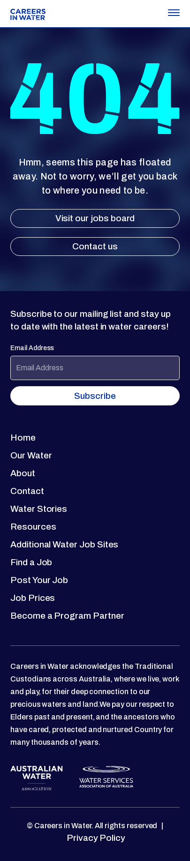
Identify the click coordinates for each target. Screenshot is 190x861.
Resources (33, 527)
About (22, 473)
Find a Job (31, 562)
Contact (27, 491)
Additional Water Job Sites (64, 544)
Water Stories (38, 509)
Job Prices (32, 598)
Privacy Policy (95, 838)
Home (23, 437)
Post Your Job (39, 580)
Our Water (31, 455)
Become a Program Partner (67, 616)
